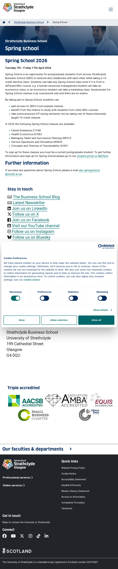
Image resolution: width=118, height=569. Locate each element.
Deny (22, 320)
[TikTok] (41, 536)
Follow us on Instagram (33, 231)
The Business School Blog (36, 197)
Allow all (96, 320)
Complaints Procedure (73, 502)
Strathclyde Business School (29, 22)
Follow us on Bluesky (31, 237)
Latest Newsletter (29, 202)
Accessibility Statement (73, 479)
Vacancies (66, 508)
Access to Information (73, 496)
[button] (59, 449)
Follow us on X (26, 214)
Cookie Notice (68, 473)
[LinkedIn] (49, 536)
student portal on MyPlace (92, 156)
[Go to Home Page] (3, 22)
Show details (100, 310)
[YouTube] (15, 536)
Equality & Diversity (71, 485)
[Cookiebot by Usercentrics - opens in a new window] (100, 246)
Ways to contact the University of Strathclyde (26, 522)
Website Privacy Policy (73, 468)
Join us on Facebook (30, 220)
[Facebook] (6, 536)
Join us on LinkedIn (29, 208)
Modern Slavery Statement (75, 491)
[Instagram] (33, 536)
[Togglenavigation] (111, 9)
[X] (24, 536)
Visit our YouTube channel (36, 225)
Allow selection (59, 320)
